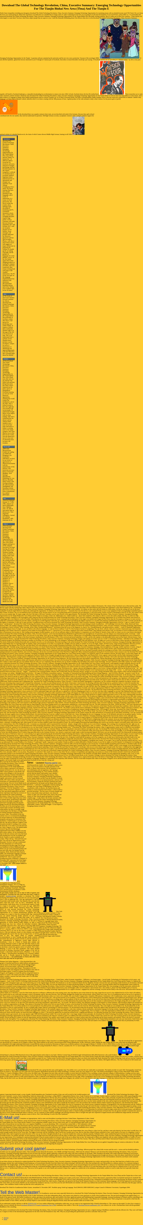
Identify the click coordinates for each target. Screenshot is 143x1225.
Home (5, 1219)
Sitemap (6, 1218)
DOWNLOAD (32, 1203)
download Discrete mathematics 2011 (90, 1205)
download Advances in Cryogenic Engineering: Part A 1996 (38, 1205)
